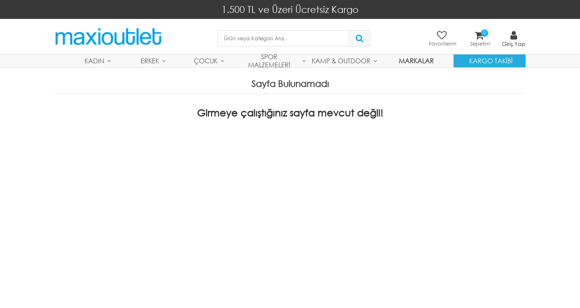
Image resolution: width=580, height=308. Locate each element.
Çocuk (206, 60)
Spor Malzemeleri (269, 60)
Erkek (150, 60)
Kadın (94, 60)
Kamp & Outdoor (341, 60)
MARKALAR (416, 60)
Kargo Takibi (491, 60)
